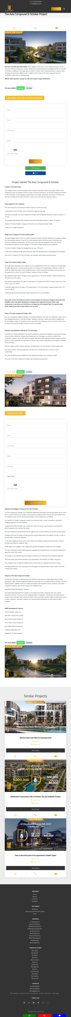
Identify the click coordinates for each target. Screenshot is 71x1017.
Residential (35, 909)
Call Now (29, 88)
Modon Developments (35, 938)
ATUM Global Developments (35, 929)
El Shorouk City (35, 972)
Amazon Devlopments (35, 936)
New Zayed (35, 974)
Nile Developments (35, 943)
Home (34, 894)
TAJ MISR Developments (35, 927)
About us (34, 897)
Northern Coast (35, 960)
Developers (35, 901)
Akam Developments (34, 924)
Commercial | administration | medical (35, 912)
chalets (35, 914)
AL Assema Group (34, 931)
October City (35, 965)
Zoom (35, 173)
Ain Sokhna (35, 955)
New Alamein (34, 953)
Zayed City (35, 962)
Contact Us (35, 899)
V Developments (34, 940)
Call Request (56, 9)
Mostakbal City (35, 967)
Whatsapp (35, 168)
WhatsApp (20, 88)
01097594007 (35, 1)
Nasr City (34, 969)
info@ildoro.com (35, 4)
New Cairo (34, 958)
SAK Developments (35, 934)
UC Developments (34, 922)
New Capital (35, 951)
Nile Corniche (34, 978)
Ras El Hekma (34, 976)
